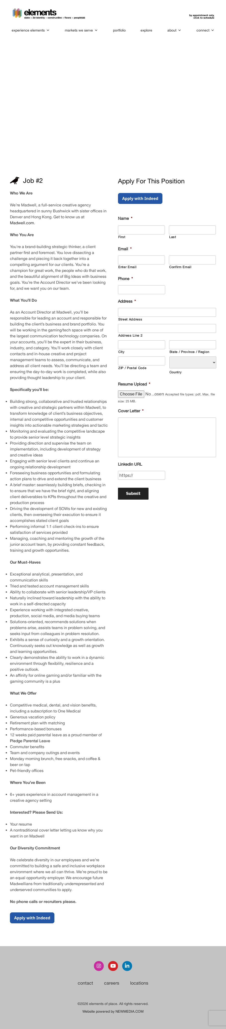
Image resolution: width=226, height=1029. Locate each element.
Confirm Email (180, 267)
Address (127, 301)
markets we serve (81, 30)
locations (139, 983)
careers (111, 983)
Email (125, 249)
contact (85, 983)
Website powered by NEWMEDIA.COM (113, 1011)
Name (125, 218)
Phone (125, 278)
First (121, 237)
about (174, 30)
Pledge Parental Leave (30, 741)
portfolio (119, 30)
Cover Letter (131, 411)
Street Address (130, 319)
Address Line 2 (130, 335)
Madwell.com (22, 223)
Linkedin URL (130, 464)
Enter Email (127, 267)
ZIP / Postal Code (132, 368)
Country (175, 372)
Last (172, 237)
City (121, 352)
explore (146, 30)
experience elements (31, 30)
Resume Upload (134, 384)
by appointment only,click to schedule (201, 16)
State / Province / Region (189, 352)
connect (205, 30)
